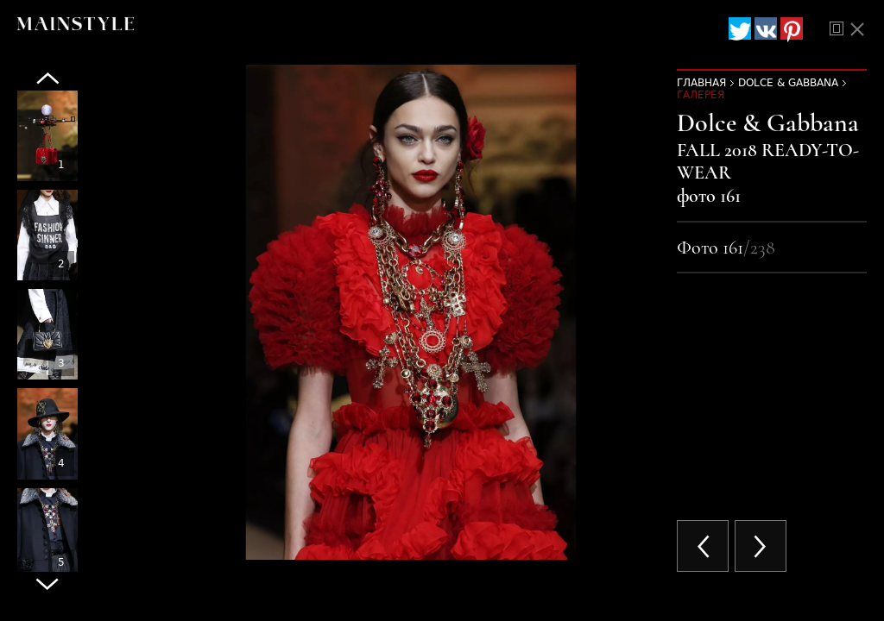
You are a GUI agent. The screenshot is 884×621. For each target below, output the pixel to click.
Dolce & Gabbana (788, 83)
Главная (701, 83)
